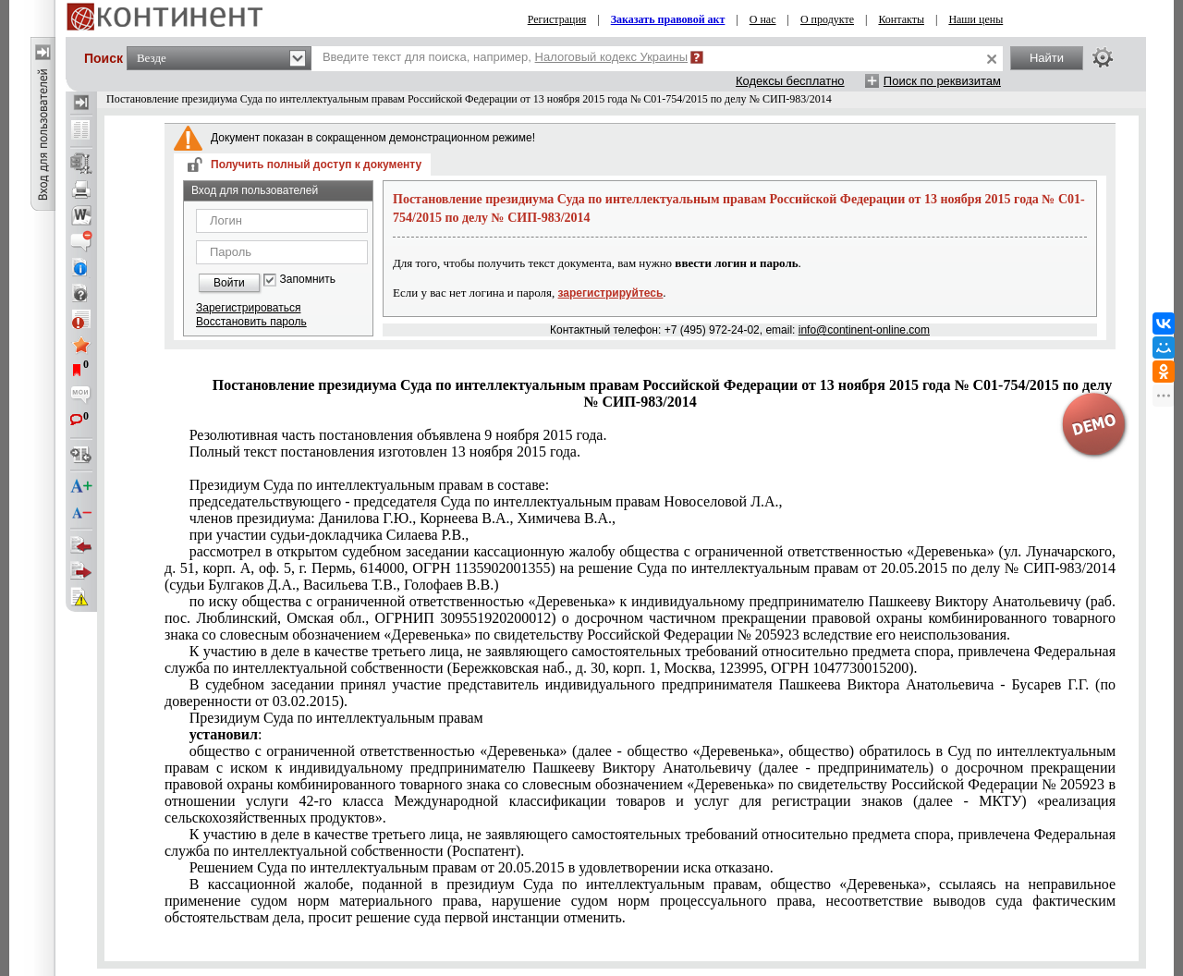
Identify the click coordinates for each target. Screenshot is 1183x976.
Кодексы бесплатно (790, 81)
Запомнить (307, 280)
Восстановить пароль (251, 321)
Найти (1047, 58)
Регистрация (557, 19)
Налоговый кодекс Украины (612, 57)
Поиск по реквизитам (942, 81)
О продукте (827, 19)
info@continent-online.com (864, 329)
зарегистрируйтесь (611, 293)
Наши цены (975, 19)
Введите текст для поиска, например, (505, 57)
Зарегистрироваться (248, 307)
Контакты (901, 19)
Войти (229, 282)
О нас (763, 19)
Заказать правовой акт (668, 19)
